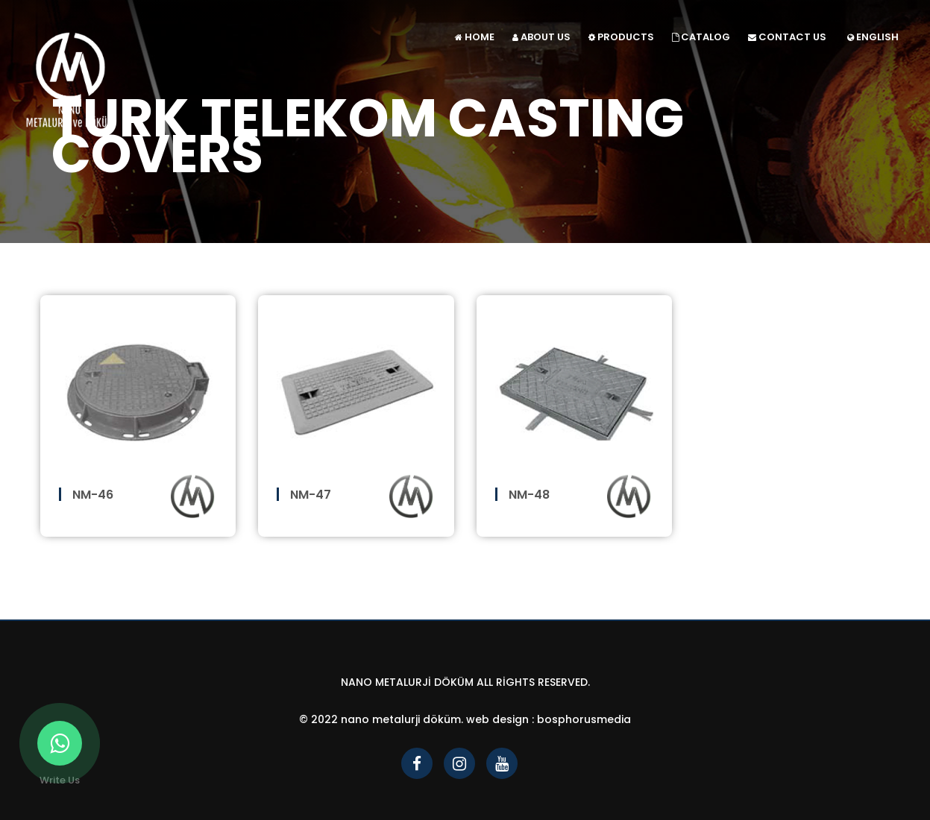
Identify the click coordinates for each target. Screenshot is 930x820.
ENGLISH (873, 37)
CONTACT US (787, 37)
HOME (474, 37)
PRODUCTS (621, 37)
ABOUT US (541, 37)
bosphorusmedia (584, 719)
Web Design (497, 719)
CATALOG (701, 37)
